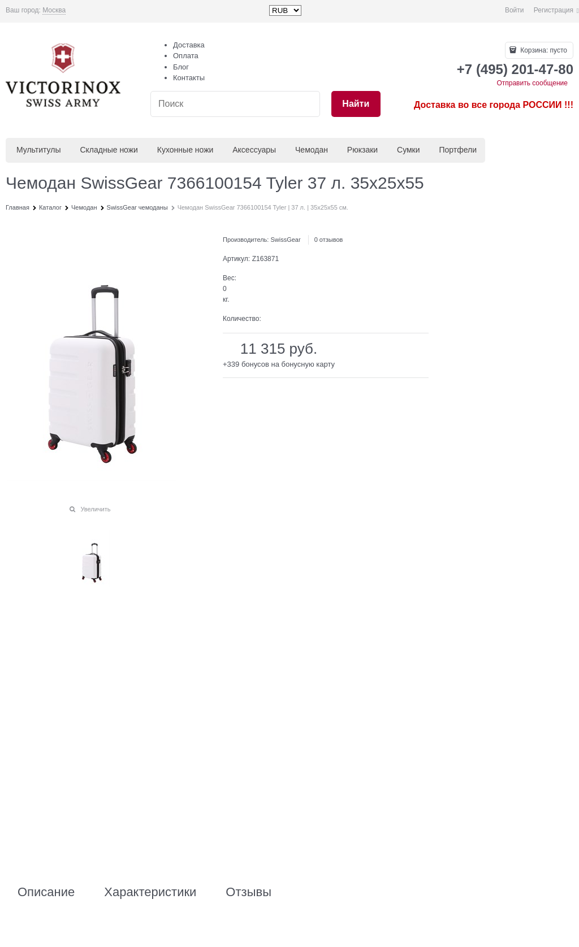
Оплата (185, 55)
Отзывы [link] (248, 892)
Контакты (189, 77)
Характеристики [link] (150, 892)
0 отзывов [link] (328, 239)
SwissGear (285, 239)
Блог (181, 67)
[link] (54, 10)
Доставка (189, 45)
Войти (514, 10)
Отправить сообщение (532, 83)
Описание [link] (46, 892)
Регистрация (553, 10)
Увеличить (95, 509)
